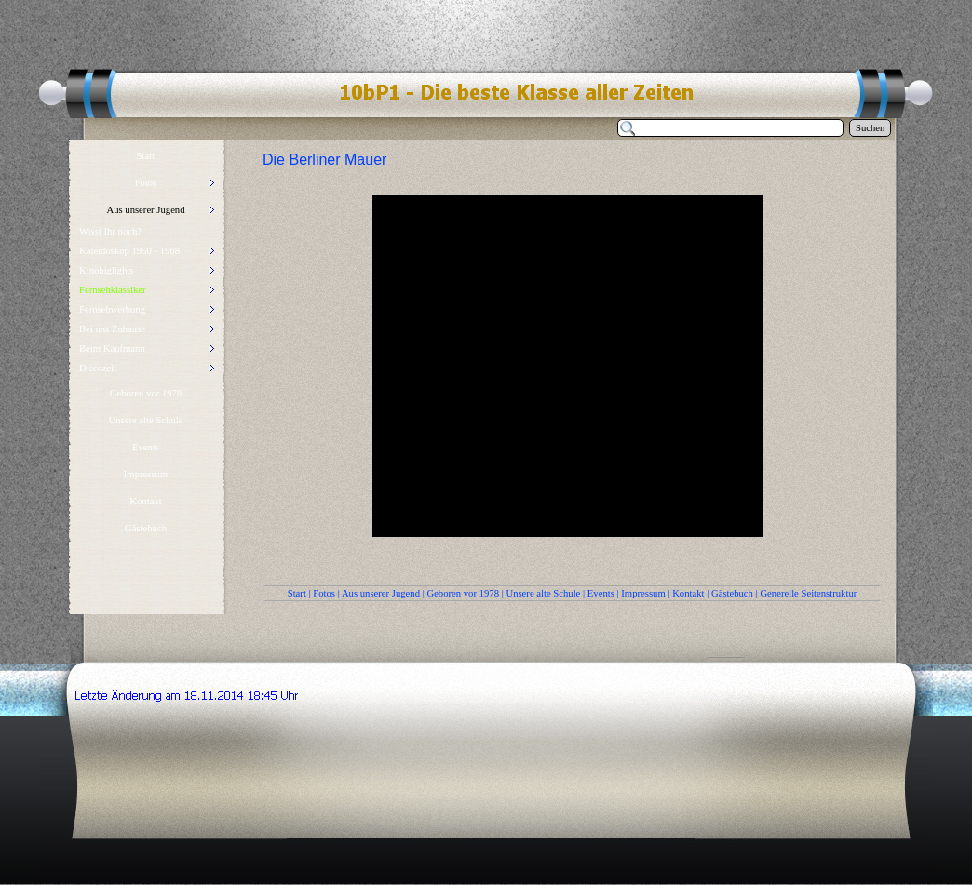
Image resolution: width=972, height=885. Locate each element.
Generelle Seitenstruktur (808, 593)
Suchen (870, 128)
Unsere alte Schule (543, 593)
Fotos (324, 593)
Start (297, 593)
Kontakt (688, 593)
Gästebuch (732, 593)
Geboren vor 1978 (462, 593)
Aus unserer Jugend (381, 593)
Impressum (643, 593)
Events (600, 593)
